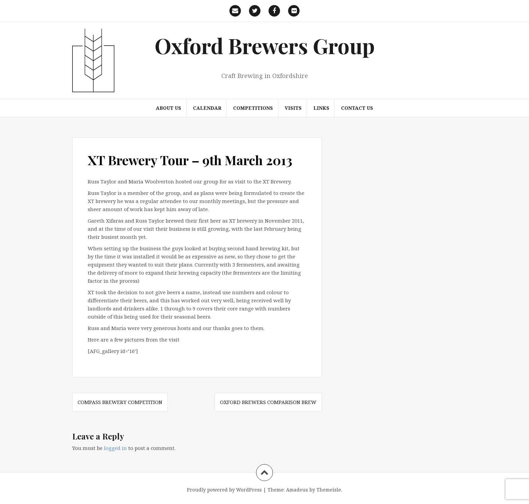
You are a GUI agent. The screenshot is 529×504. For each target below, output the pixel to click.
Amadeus (297, 489)
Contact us (357, 108)
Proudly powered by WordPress (224, 489)
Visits (293, 108)
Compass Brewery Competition (120, 402)
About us (168, 108)
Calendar (207, 108)
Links (321, 108)
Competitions (253, 108)
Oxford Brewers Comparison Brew (268, 402)
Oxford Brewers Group (265, 45)
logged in (115, 448)
